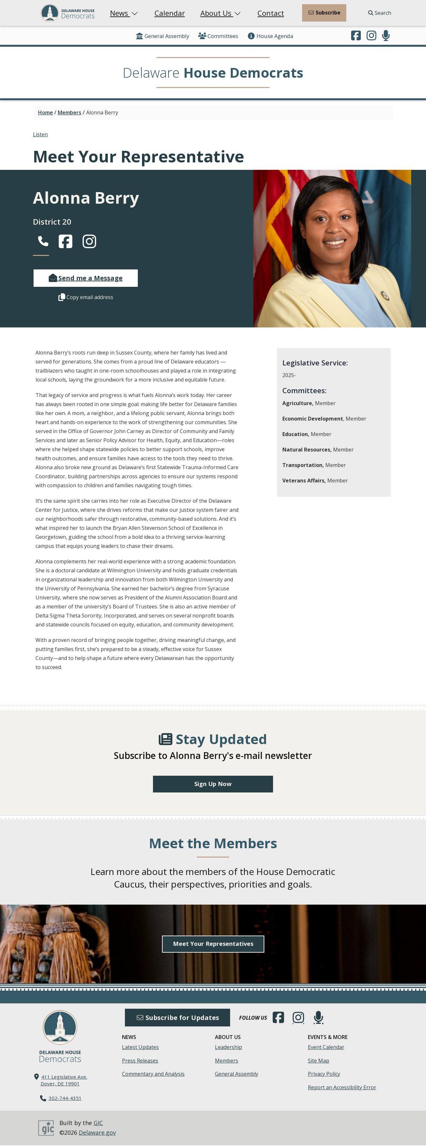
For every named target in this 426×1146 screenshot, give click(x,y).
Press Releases (140, 1061)
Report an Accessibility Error (342, 1088)
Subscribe (324, 12)
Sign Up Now (213, 784)
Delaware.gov (97, 1133)
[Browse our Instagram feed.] (371, 36)
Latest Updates (140, 1047)
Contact (271, 13)
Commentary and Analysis (153, 1074)
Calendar (170, 13)
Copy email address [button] (85, 297)
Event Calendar (326, 1047)
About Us (221, 13)
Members (69, 112)
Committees (218, 36)
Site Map (318, 1061)
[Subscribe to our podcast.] (386, 36)
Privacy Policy (324, 1074)
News (124, 13)
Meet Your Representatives (213, 944)
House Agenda (270, 36)
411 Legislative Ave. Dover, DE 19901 (64, 1080)
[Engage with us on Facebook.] (356, 36)
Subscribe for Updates (177, 1018)
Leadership (228, 1047)
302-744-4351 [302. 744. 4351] (65, 1098)
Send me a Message (86, 278)
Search (379, 12)
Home (45, 112)
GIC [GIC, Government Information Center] (98, 1124)
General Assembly (162, 36)
